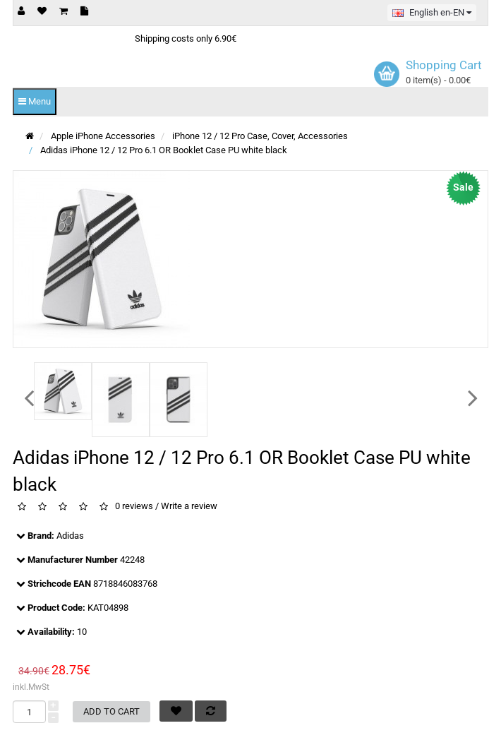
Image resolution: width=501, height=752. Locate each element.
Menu (34, 101)
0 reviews (134, 506)
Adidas (70, 535)
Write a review (189, 506)
